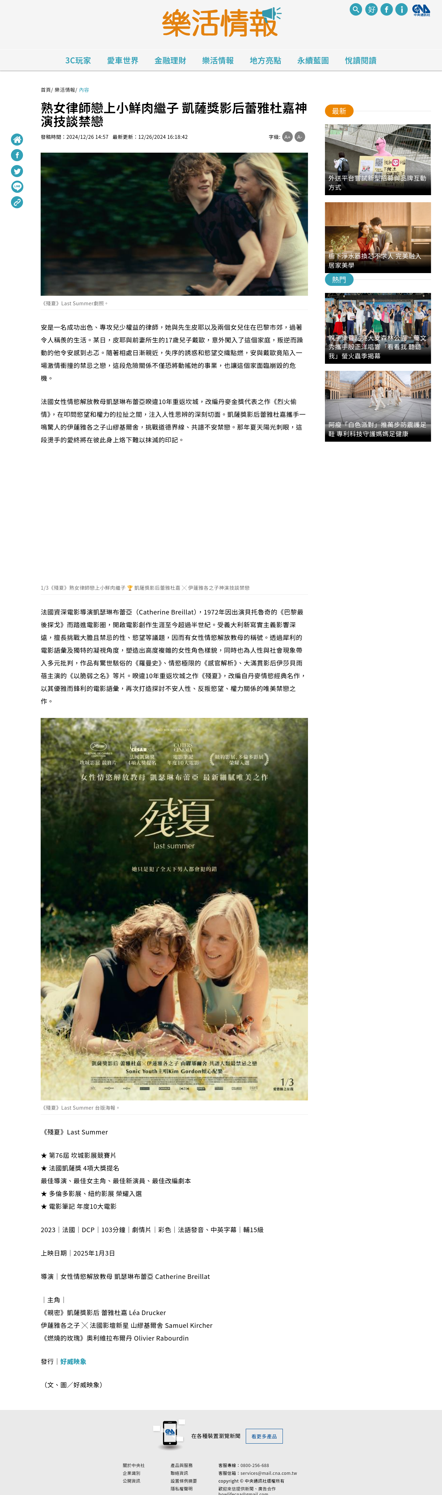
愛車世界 (123, 60)
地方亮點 (265, 60)
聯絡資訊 (198, 1470)
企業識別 (150, 1470)
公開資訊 (150, 1478)
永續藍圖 (313, 60)
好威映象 (73, 1361)
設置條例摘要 (202, 1478)
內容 (84, 89)
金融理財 (170, 60)
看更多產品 (264, 1436)
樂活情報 (218, 60)
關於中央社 (152, 1463)
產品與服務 (200, 1463)
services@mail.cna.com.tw (287, 1470)
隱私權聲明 (200, 1486)
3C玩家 (78, 60)
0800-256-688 (273, 1463)
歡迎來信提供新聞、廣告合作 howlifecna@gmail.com (266, 1489)
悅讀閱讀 (361, 60)
